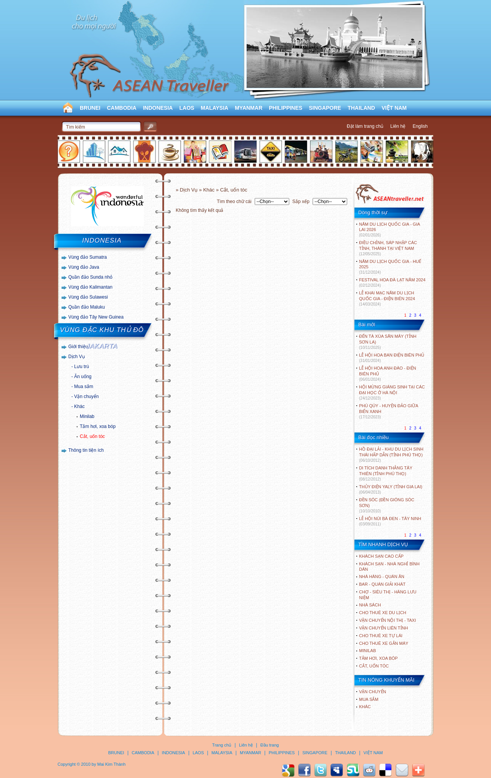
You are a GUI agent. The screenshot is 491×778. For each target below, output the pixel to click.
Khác (79, 406)
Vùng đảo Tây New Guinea (96, 317)
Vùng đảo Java (83, 267)
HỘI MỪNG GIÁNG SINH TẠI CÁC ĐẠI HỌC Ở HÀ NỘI (392, 392)
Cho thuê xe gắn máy (383, 643)
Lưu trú (81, 366)
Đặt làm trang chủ (365, 126)
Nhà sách (370, 605)
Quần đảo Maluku (86, 307)
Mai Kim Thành (111, 764)
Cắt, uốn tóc (92, 436)
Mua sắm (83, 386)
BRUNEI (90, 108)
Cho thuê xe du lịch (382, 612)
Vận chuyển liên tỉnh (383, 628)
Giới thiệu (78, 346)
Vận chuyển (86, 396)
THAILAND (361, 108)
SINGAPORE (325, 108)
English (420, 126)
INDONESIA (158, 108)
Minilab (87, 416)
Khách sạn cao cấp (381, 556)
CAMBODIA (122, 108)
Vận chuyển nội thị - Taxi (387, 620)
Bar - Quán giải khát (382, 584)
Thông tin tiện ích (86, 450)
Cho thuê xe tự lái (380, 635)
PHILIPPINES (285, 108)
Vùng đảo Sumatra (87, 257)
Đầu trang (269, 745)
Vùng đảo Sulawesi (88, 297)
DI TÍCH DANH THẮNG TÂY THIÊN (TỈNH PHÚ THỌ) (385, 473)
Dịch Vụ (76, 356)
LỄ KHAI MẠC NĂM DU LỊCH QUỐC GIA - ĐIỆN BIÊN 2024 (387, 298)
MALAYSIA (214, 108)
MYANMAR (248, 108)
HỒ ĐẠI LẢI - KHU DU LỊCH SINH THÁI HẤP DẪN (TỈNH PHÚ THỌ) (391, 455)
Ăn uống (82, 376)
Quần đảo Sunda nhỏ (90, 277)
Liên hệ (398, 126)
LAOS (186, 108)
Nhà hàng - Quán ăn (381, 576)
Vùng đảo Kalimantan (90, 287)
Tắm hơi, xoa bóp (97, 426)
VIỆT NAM (394, 108)
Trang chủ (221, 745)
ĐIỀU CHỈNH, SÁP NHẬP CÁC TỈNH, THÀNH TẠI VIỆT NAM (388, 248)
